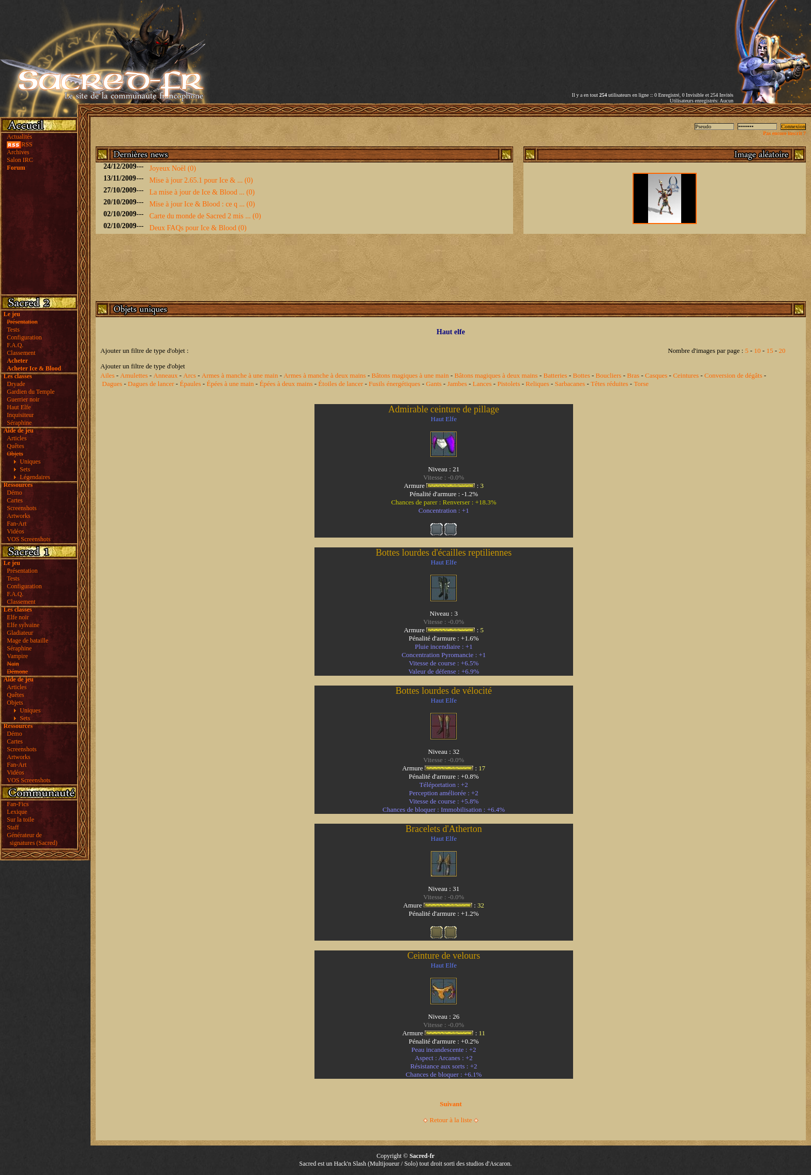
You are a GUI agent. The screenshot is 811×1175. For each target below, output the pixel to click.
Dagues (112, 384)
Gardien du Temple (30, 391)
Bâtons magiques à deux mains (496, 375)
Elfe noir (17, 617)
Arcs (189, 375)
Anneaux (166, 375)
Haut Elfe (19, 407)
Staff (13, 827)
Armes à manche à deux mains (324, 375)
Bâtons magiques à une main (409, 375)
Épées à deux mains (286, 384)
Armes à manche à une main (240, 375)
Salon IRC (20, 159)
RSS (19, 144)
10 (757, 350)
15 (770, 350)
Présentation (22, 570)
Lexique (17, 811)
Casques (656, 375)
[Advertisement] (612, 37)
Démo (14, 492)
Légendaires (35, 477)
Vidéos (15, 531)
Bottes (581, 375)
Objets (15, 702)
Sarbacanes (570, 384)
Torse (641, 384)
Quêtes (15, 446)
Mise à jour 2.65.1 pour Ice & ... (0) (201, 180)
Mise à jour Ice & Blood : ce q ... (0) (202, 204)
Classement (21, 352)
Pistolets (508, 384)
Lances (482, 384)
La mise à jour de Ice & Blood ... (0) (202, 192)
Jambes (457, 384)
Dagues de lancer (151, 384)
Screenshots (21, 508)
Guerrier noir (23, 399)
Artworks (18, 515)
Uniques (30, 461)
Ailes (107, 375)
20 (781, 350)
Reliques (537, 384)
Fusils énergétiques (394, 384)
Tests (13, 329)
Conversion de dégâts (733, 375)
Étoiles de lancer (340, 384)
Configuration (24, 337)
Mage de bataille (27, 640)
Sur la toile (20, 819)
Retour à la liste (451, 1120)
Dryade (16, 384)
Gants (433, 384)
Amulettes (133, 375)
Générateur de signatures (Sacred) (30, 838)
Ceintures (686, 375)
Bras (633, 375)
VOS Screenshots (28, 539)
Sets (25, 469)
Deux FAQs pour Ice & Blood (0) (198, 228)
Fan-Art (16, 523)
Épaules (190, 384)
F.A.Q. (15, 345)
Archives (18, 152)
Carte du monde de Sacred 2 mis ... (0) (205, 216)
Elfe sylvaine (23, 625)
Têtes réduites (609, 384)
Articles (16, 438)
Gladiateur (20, 632)
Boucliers (609, 375)
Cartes (15, 500)
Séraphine (19, 422)
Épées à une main (229, 384)
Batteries (555, 375)
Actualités (19, 136)
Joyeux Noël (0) (172, 168)
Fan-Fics (17, 804)
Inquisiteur (20, 415)
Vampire (17, 656)
